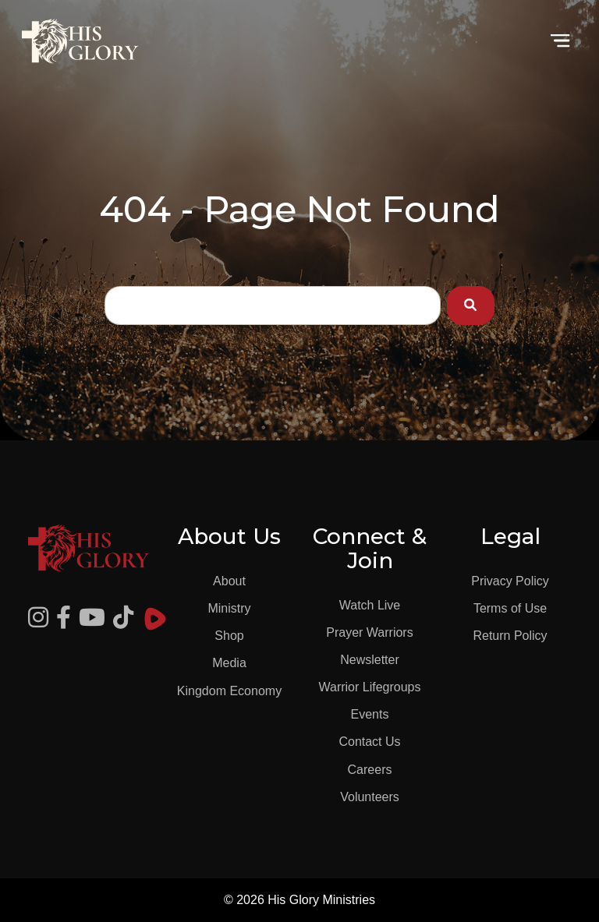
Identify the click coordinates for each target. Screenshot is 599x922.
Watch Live (370, 605)
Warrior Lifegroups (369, 687)
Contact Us (369, 741)
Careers (370, 769)
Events (370, 714)
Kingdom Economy (229, 691)
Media (229, 662)
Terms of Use (510, 608)
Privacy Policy (510, 581)
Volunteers (369, 797)
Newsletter (369, 659)
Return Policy (510, 635)
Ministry (228, 608)
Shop (228, 635)
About (229, 581)
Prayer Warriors (369, 632)
